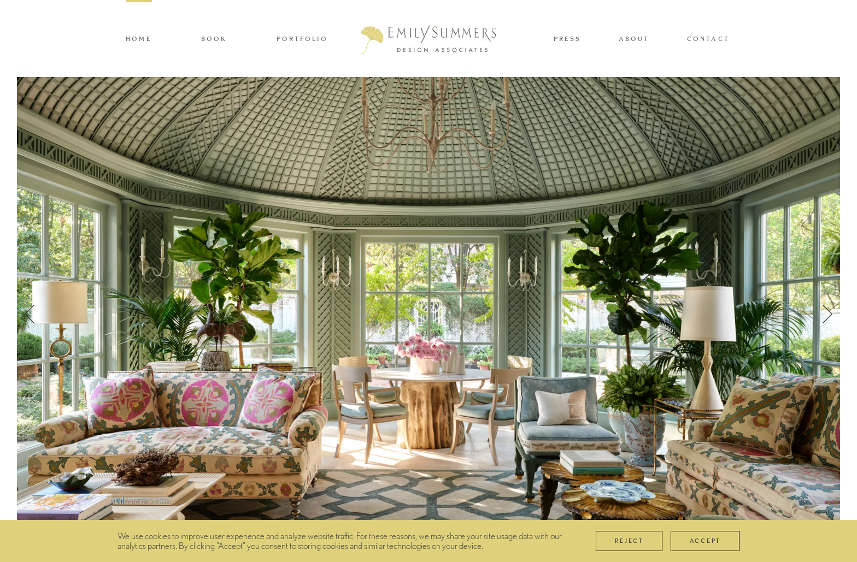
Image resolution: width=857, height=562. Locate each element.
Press (568, 39)
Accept (705, 541)
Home (139, 39)
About (634, 39)
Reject (629, 541)
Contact (708, 39)
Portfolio (302, 39)
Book (214, 39)
